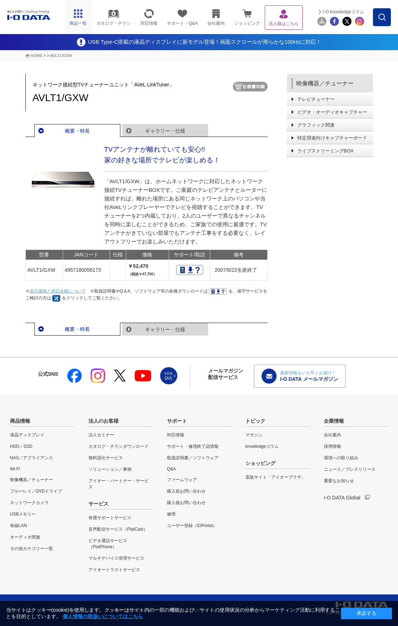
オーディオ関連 (25, 537)
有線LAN (18, 525)
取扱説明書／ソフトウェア (193, 457)
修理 (171, 514)
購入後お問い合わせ (186, 502)
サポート (177, 421)
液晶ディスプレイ (27, 434)
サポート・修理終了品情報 (193, 446)
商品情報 (20, 421)
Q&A (171, 468)
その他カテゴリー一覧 (31, 548)
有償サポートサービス (109, 517)
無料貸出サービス (105, 457)
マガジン (254, 434)
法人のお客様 (103, 421)
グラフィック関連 (316, 125)
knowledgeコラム (262, 446)
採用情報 (332, 446)
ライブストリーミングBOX (325, 150)
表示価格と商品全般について (58, 291)
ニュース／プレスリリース (349, 469)
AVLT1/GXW (61, 55)
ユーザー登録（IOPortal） (192, 525)
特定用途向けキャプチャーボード (332, 138)
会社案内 (332, 434)
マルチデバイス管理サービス (116, 558)
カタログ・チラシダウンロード (118, 446)
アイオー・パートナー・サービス (118, 483)
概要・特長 (77, 131)
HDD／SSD (21, 446)
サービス (98, 504)
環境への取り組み (341, 457)
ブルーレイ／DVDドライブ (36, 491)
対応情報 (175, 434)
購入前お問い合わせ (186, 491)
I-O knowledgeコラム (343, 11)
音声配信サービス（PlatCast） (118, 529)
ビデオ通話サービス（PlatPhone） (107, 543)
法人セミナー (101, 434)
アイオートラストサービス (114, 569)
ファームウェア (182, 479)
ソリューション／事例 (109, 469)
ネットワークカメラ (29, 502)
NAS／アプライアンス (31, 457)
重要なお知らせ (339, 480)
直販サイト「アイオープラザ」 (275, 477)
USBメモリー (23, 514)
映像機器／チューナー (325, 83)
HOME (37, 55)
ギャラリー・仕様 (165, 131)
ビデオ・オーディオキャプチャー (332, 112)
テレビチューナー (316, 99)
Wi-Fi (15, 468)
